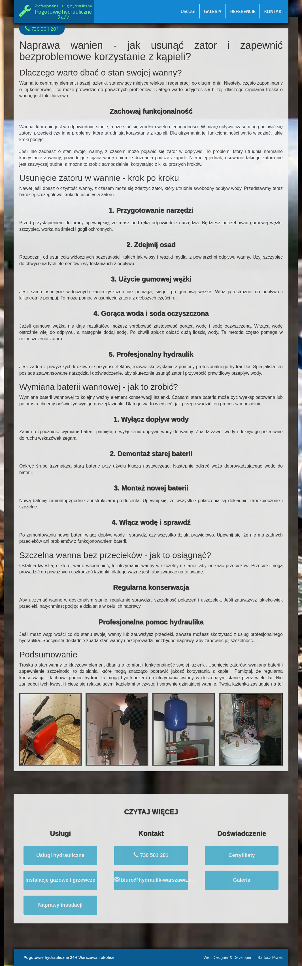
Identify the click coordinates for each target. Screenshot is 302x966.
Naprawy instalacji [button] (60, 905)
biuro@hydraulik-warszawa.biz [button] (151, 880)
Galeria (212, 11)
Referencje (242, 11)
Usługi (188, 11)
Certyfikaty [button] (241, 855)
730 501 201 (42, 29)
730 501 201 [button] (150, 855)
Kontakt (274, 11)
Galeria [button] (241, 880)
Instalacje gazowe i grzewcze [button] (60, 880)
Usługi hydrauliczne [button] (60, 855)
